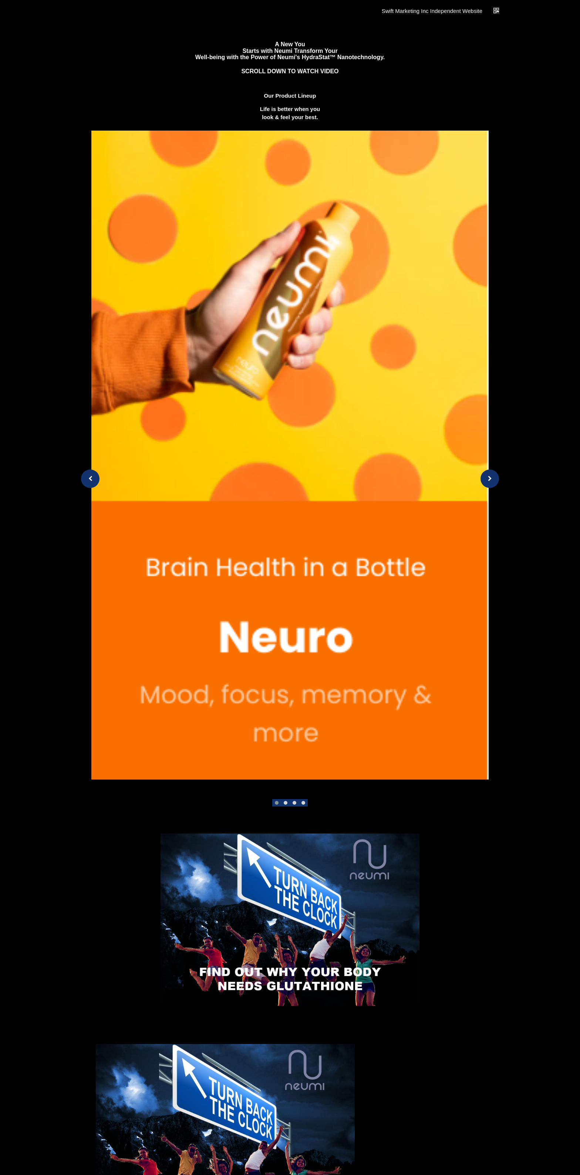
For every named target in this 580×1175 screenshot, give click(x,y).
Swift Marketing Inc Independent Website (432, 11)
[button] (276, 803)
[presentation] (90, 478)
